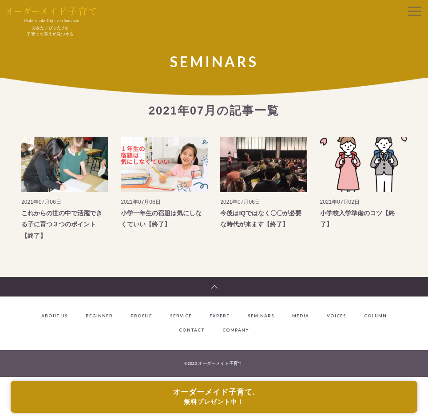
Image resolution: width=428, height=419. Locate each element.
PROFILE (141, 316)
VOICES (336, 316)
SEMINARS (261, 316)
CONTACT (192, 330)
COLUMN (375, 316)
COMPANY (235, 330)
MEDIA (300, 316)
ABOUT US (54, 316)
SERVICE (181, 316)
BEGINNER (99, 316)
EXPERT (220, 316)
